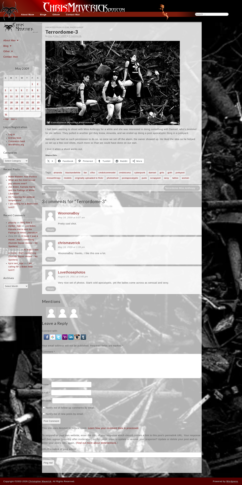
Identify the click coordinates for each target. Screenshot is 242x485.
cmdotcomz (125, 172)
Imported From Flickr (57, 27)
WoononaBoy (68, 213)
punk (144, 178)
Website (46, 404)
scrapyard (155, 178)
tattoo (175, 178)
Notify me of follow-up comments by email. (70, 411)
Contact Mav (73, 14)
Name (46, 388)
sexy (166, 178)
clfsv (92, 172)
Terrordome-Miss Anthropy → (182, 188)
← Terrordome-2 (54, 188)
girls (162, 172)
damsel (152, 172)
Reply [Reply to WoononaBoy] (50, 229)
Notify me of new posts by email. (65, 418)
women (185, 178)
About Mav (27, 14)
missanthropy (54, 178)
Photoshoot (76, 27)
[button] (47, 337)
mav (50, 36)
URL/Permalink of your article (59, 453)
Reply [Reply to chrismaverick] (50, 259)
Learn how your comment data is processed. (113, 432)
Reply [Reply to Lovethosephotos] (50, 288)
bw (85, 172)
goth (170, 172)
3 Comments (75, 36)
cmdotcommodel (107, 172)
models (68, 178)
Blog (42, 14)
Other (55, 14)
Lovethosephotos (71, 272)
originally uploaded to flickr (89, 178)
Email (46, 396)
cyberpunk (139, 172)
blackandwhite (72, 172)
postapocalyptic (130, 178)
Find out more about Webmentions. (97, 447)
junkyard (180, 172)
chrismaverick (69, 243)
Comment (48, 351)
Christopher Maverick (39, 481)
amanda (58, 172)
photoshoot (112, 178)
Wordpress (232, 481)
